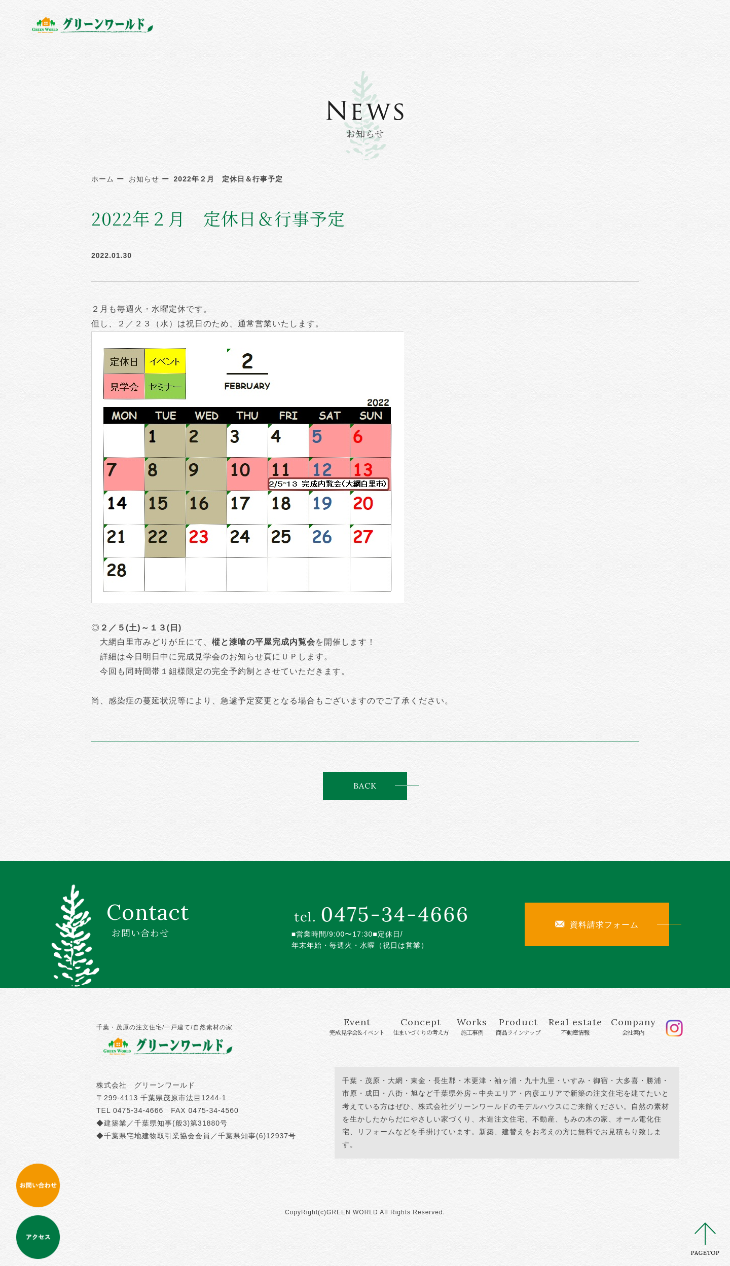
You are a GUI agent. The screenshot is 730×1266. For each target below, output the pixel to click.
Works (418, 24)
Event (278, 24)
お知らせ (144, 179)
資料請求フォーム (597, 924)
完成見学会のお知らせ (220, 656)
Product (475, 24)
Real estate (543, 24)
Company (609, 24)
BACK (365, 785)
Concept (356, 24)
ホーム (102, 179)
